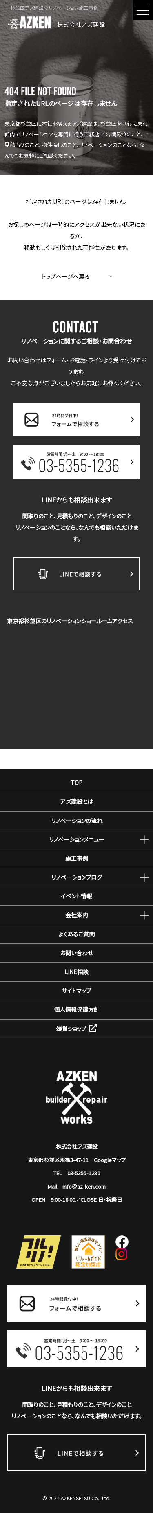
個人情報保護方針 (77, 1009)
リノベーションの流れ (76, 820)
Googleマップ (110, 1160)
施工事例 (76, 858)
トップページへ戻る (77, 276)
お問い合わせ (76, 953)
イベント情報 (76, 896)
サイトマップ (76, 990)
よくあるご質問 (76, 934)
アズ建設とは (76, 801)
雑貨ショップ (76, 1028)
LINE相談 (76, 972)
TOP (76, 782)
